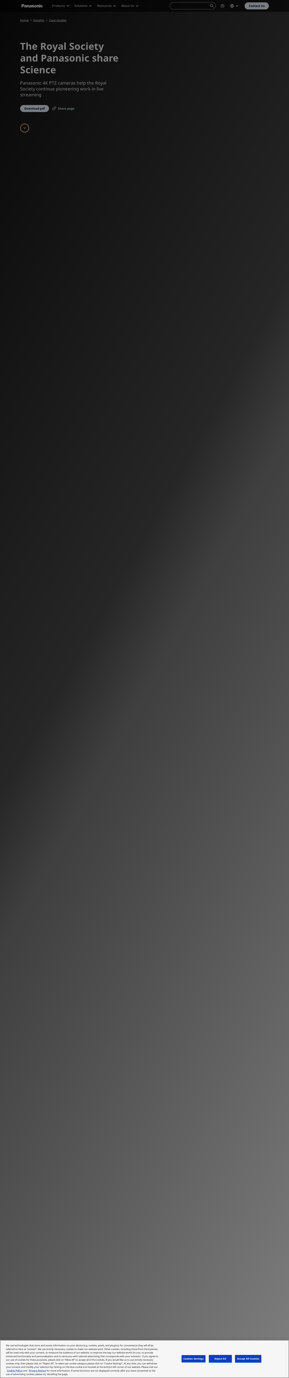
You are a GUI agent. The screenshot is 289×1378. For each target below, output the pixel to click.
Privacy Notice (37, 1370)
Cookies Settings (193, 1358)
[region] (144, 1359)
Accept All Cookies (248, 1358)
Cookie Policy (14, 1370)
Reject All (220, 1358)
